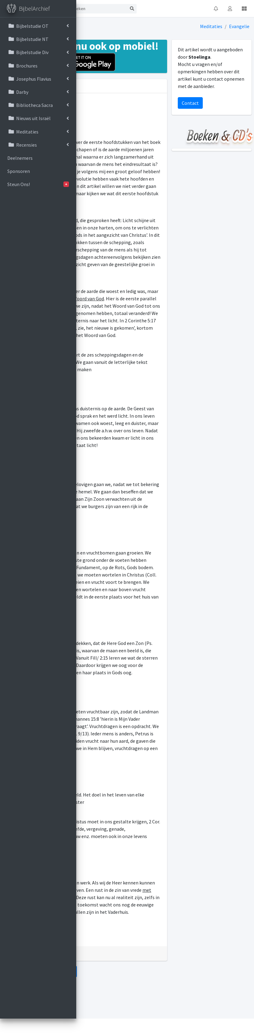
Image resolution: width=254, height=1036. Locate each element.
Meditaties (211, 26)
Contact (190, 103)
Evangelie (239, 26)
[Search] (98, 8)
